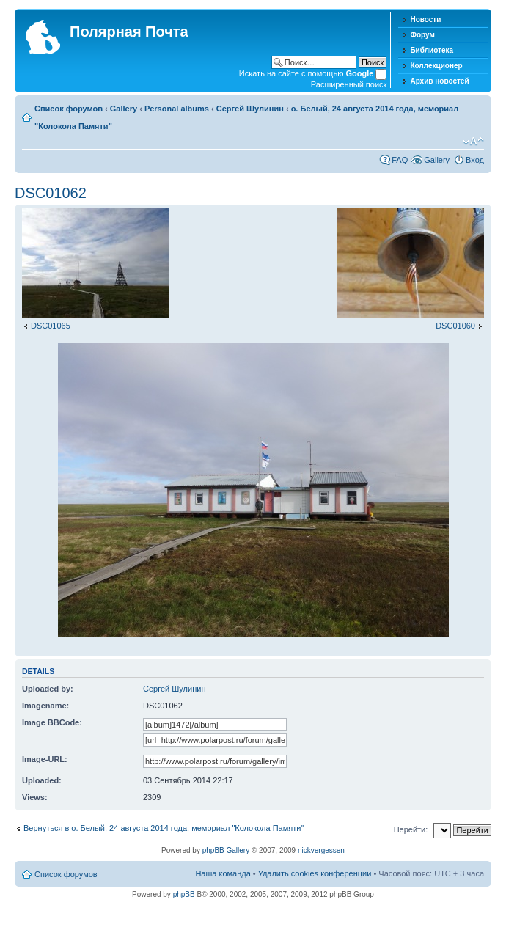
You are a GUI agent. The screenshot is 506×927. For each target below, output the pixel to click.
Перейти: (411, 829)
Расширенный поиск (349, 84)
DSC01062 (51, 193)
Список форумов (68, 108)
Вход (475, 159)
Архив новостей (439, 81)
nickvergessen (321, 850)
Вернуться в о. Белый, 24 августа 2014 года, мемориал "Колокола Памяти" (163, 828)
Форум (422, 35)
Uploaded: (42, 780)
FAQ (400, 159)
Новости (425, 19)
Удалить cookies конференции (315, 873)
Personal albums (176, 108)
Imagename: (45, 705)
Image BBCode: (52, 722)
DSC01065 (50, 325)
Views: (35, 797)
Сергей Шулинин (250, 108)
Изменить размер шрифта (473, 141)
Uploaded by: (47, 688)
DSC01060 (455, 325)
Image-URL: (44, 759)
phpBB (184, 894)
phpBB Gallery (225, 850)
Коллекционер (436, 66)
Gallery (123, 108)
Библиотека (431, 50)
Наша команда (222, 873)
